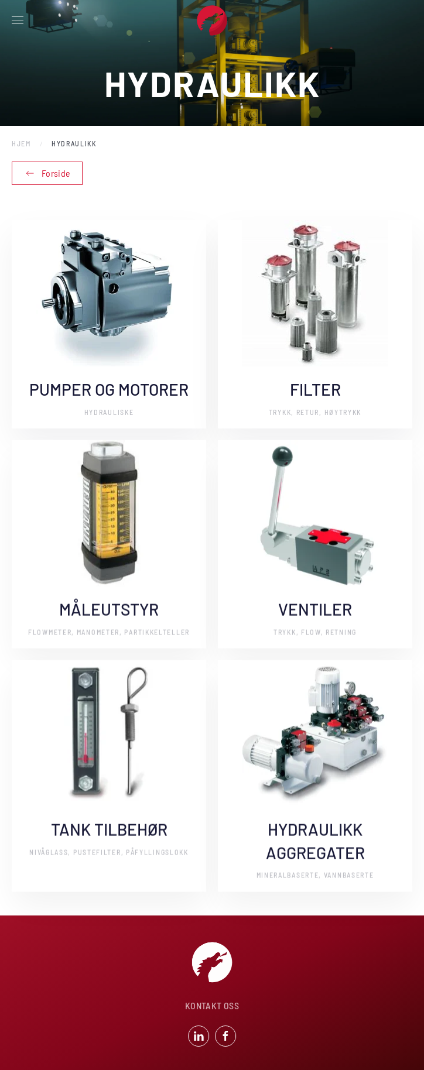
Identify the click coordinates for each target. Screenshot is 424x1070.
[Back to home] (212, 20)
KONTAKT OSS (212, 1006)
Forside (47, 173)
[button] (17, 20)
